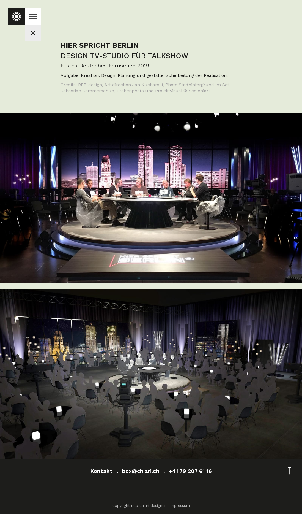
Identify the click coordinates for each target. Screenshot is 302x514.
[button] (33, 16)
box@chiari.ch (140, 471)
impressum (180, 505)
